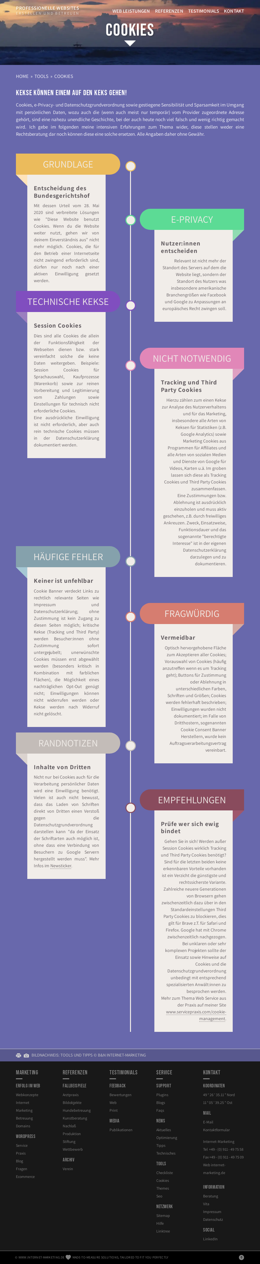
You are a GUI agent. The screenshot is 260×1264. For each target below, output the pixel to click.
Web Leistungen (131, 11)
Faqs (160, 1110)
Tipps (160, 1145)
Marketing (24, 1110)
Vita (206, 1203)
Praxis (21, 1153)
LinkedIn (210, 1238)
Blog (19, 1160)
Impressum (212, 1211)
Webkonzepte (27, 1094)
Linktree (163, 1231)
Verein (68, 1168)
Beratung (210, 1196)
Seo (159, 1196)
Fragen (21, 1168)
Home (22, 76)
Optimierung (166, 1137)
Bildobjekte (72, 1102)
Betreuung (24, 1118)
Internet (22, 1102)
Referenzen (169, 11)
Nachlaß (69, 1125)
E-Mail (208, 1122)
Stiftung (69, 1141)
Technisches (166, 1153)
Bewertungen (121, 1094)
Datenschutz (213, 1219)
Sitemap (163, 1215)
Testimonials (203, 11)
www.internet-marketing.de (42, 1257)
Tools (41, 76)
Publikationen (121, 1129)
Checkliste (164, 1172)
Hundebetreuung (77, 1110)
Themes (162, 1188)
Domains (23, 1125)
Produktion (72, 1133)
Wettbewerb (73, 1149)
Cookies (130, 30)
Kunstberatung (75, 1118)
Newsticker (58, 863)
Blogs (160, 1102)
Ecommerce (25, 1176)
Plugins (162, 1094)
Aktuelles (163, 1129)
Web (113, 1102)
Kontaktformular (216, 1129)
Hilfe (160, 1223)
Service (22, 1145)
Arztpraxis (71, 1094)
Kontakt (234, 11)
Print (114, 1110)
